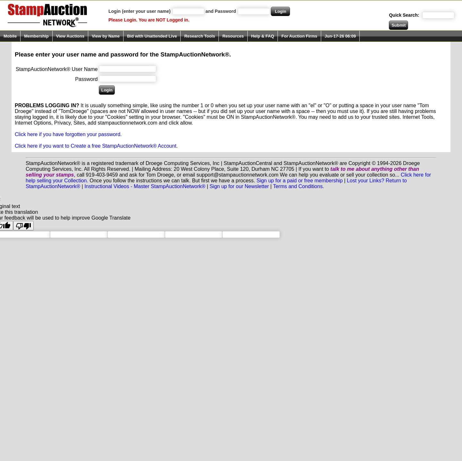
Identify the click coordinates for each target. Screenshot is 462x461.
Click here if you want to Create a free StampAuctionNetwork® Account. (96, 146)
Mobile (10, 36)
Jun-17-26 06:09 (340, 36)
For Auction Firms (299, 36)
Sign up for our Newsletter (239, 186)
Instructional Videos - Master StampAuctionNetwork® (144, 186)
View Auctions (70, 36)
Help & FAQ (262, 36)
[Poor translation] (23, 225)
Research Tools (199, 36)
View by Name (106, 36)
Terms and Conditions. (298, 186)
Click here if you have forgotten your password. (68, 134)
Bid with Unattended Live (152, 36)
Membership (36, 36)
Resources (233, 36)
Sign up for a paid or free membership (299, 180)
